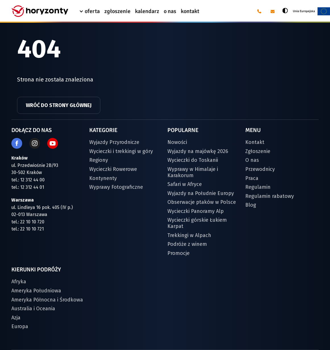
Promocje (178, 253)
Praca (251, 178)
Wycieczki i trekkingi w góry (121, 151)
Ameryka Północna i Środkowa (47, 300)
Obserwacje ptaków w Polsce (201, 202)
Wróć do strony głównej (59, 105)
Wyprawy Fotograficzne (116, 187)
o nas (170, 11)
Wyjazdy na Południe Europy (200, 193)
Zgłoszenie (257, 151)
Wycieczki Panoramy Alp (195, 211)
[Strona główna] (39, 11)
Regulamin (258, 187)
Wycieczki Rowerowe (113, 169)
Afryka (18, 281)
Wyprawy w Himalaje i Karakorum (192, 172)
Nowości (177, 142)
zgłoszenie (117, 11)
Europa (19, 326)
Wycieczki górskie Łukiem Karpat (197, 223)
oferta (92, 11)
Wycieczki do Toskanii (192, 160)
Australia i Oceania (33, 308)
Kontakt (254, 142)
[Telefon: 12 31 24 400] (258, 11)
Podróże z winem (187, 244)
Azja (15, 318)
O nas (252, 160)
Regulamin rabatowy (269, 196)
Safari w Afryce (184, 184)
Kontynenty (103, 178)
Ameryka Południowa (36, 291)
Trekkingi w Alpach (189, 235)
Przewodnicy (260, 169)
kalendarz (147, 11)
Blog (250, 205)
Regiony (98, 160)
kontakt (190, 11)
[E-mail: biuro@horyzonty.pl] (272, 11)
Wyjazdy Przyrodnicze (114, 142)
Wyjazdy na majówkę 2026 (197, 151)
